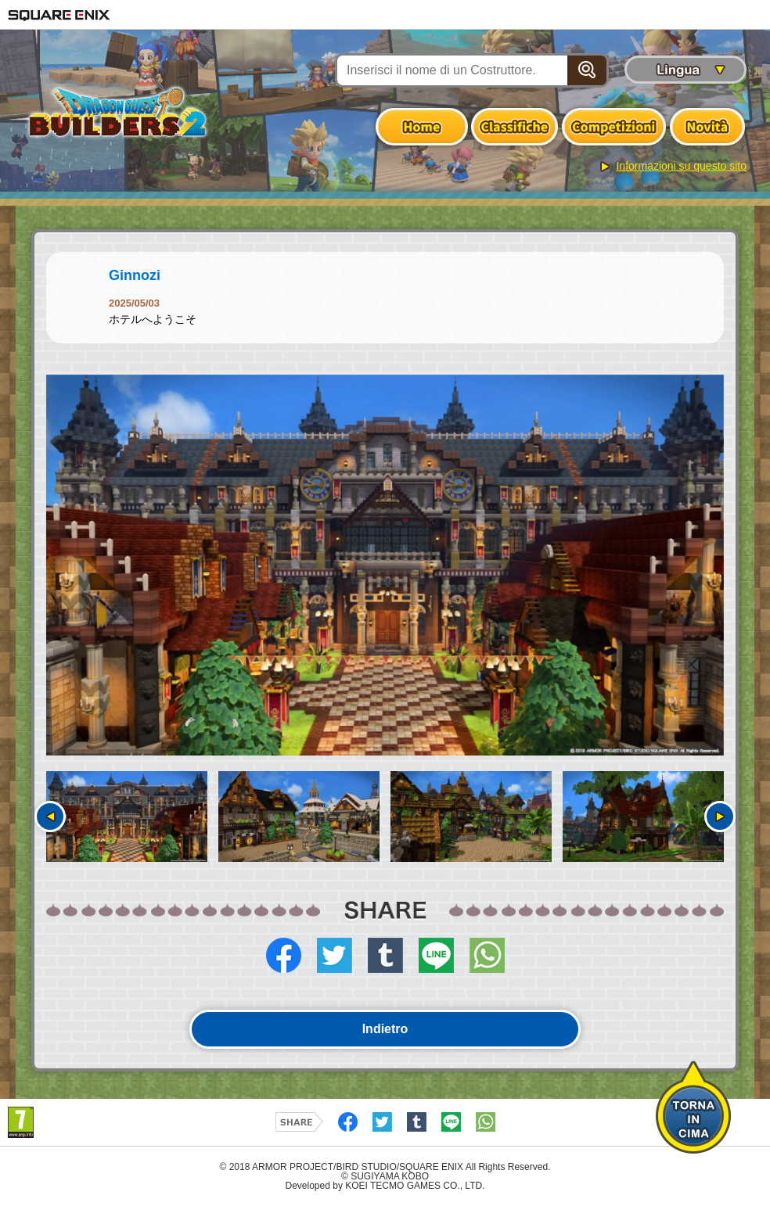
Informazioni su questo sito (681, 166)
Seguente (720, 816)
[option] (385, 565)
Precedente (50, 816)
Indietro (385, 1029)
